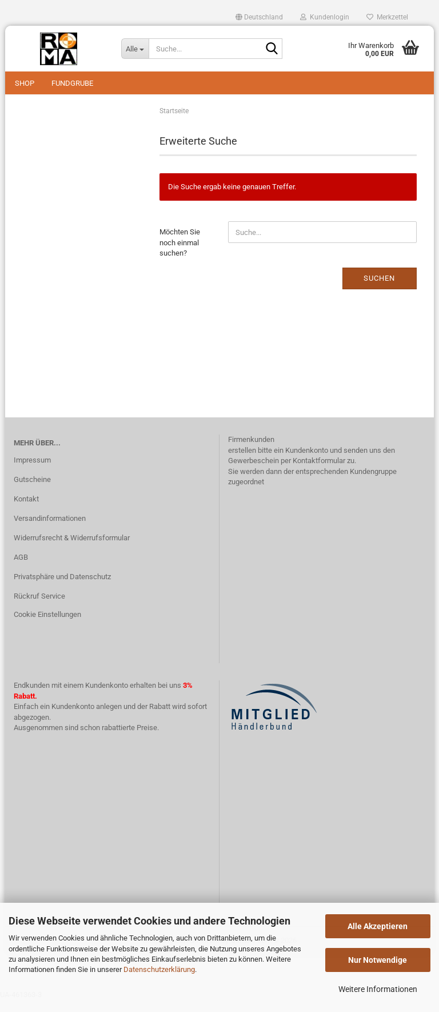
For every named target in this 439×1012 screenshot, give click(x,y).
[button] (259, 17)
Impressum (32, 471)
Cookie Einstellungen (47, 625)
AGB (21, 568)
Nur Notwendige (377, 960)
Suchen (379, 289)
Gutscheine (32, 491)
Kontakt (26, 510)
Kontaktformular (319, 472)
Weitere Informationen (377, 989)
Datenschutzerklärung (159, 969)
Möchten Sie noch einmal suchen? (179, 254)
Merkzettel (387, 17)
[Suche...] (135, 48)
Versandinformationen (50, 529)
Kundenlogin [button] (324, 17)
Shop (24, 83)
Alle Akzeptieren (378, 926)
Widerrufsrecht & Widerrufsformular (72, 549)
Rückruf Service (39, 607)
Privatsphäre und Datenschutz (62, 588)
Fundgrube (72, 83)
